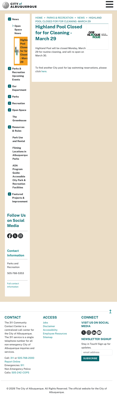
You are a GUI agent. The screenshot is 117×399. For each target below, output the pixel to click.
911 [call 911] (22, 365)
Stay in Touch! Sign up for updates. (95, 345)
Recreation (18, 103)
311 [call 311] (12, 357)
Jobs (45, 322)
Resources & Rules (18, 129)
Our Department (19, 88)
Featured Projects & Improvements (20, 198)
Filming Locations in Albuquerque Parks (20, 153)
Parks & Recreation (60, 17)
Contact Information (15, 253)
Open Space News (18, 30)
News (81, 17)
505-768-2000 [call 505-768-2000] (26, 357)
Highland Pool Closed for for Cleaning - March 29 (21, 51)
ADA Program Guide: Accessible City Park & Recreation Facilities (19, 176)
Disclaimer (49, 326)
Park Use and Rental (18, 139)
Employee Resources (55, 333)
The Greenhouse (19, 118)
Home (39, 17)
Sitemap (48, 337)
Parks (15, 96)
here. (44, 71)
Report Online (12, 361)
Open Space (19, 110)
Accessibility (50, 329)
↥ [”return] (110, 311)
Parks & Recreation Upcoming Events (18, 74)
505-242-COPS (20, 372)
